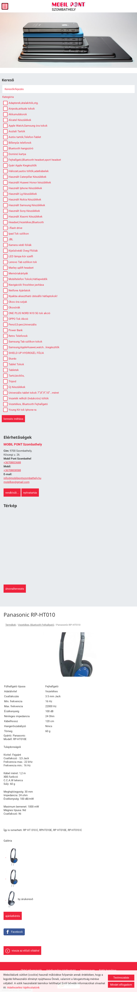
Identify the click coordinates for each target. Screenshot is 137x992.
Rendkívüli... (12, 492)
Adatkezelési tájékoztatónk (23, 987)
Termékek (10, 624)
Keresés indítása (13, 418)
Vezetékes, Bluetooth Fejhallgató (36, 624)
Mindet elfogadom (121, 984)
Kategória (8, 97)
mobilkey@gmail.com (16, 482)
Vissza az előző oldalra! (25, 950)
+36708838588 (12, 470)
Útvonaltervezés (14, 588)
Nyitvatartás (30, 492)
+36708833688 (12, 462)
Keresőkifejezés (14, 89)
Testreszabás (121, 977)
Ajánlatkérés (12, 916)
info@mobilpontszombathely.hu (22, 478)
